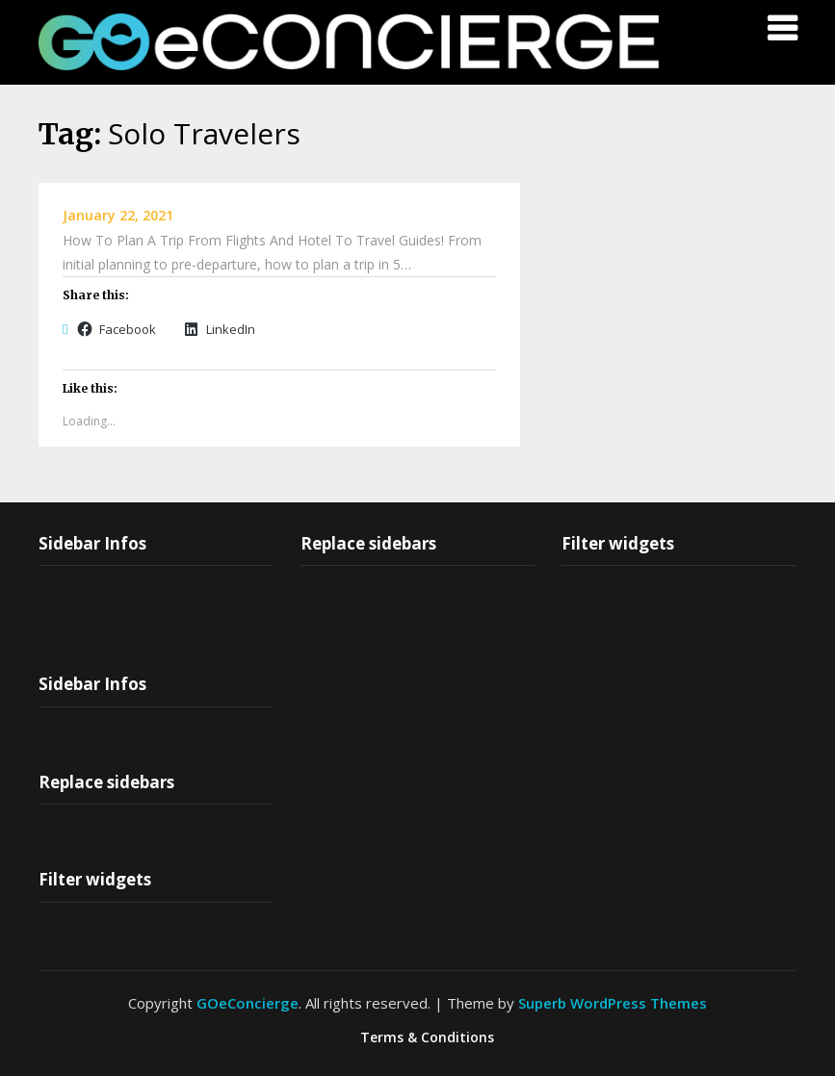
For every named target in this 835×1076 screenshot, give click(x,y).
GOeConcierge (247, 1002)
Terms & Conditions (427, 1037)
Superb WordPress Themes (612, 1002)
